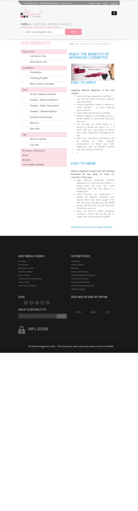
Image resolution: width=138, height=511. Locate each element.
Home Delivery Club (79, 279)
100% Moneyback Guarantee (83, 275)
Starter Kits (28, 51)
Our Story (22, 261)
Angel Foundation (25, 272)
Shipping (75, 268)
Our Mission (23, 264)
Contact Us (75, 261)
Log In (105, 3)
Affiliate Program (78, 289)
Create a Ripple (77, 264)
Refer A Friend (24, 275)
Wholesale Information (80, 282)
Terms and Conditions (27, 286)
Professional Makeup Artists (83, 286)
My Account (94, 3)
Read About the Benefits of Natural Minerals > (92, 227)
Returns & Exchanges (80, 272)
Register (114, 3)
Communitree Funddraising (29, 279)
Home (71, 44)
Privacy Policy (23, 282)
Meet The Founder (26, 268)
